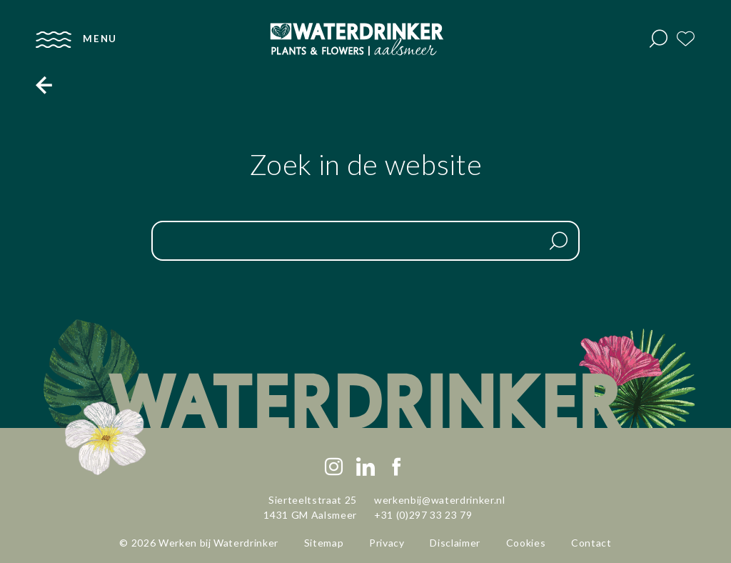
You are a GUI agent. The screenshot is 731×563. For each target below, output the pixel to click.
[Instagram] (334, 467)
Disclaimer (455, 543)
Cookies (526, 543)
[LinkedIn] (365, 467)
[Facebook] (397, 467)
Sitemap (324, 543)
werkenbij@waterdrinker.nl (439, 500)
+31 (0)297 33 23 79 (423, 515)
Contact (591, 543)
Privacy (387, 543)
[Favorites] (686, 39)
